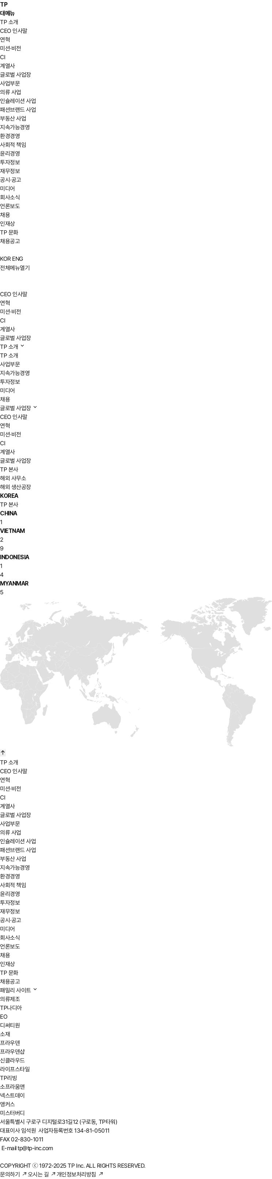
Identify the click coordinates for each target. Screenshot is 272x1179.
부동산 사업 (13, 118)
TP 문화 (9, 232)
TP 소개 (9, 22)
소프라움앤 (12, 1086)
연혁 (5, 39)
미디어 (7, 188)
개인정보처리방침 (80, 1174)
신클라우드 (12, 1060)
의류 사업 (10, 92)
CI (2, 57)
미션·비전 (10, 48)
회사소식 (10, 197)
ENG (17, 258)
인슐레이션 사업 (18, 101)
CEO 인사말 (13, 30)
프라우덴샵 (12, 1051)
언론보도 (10, 206)
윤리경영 (10, 153)
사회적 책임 (13, 144)
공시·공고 (10, 179)
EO (3, 1016)
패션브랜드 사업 (18, 109)
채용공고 (10, 241)
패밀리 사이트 (19, 990)
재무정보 (10, 171)
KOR (5, 258)
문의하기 (13, 1174)
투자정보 (10, 162)
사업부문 (10, 83)
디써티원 (10, 1025)
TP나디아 (11, 1007)
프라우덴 (10, 1042)
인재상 (7, 223)
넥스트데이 (12, 1095)
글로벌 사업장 (15, 74)
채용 (5, 214)
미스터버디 (12, 1113)
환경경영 (10, 136)
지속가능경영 (15, 127)
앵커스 (7, 1104)
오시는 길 (42, 1174)
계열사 (7, 65)
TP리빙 (8, 1078)
